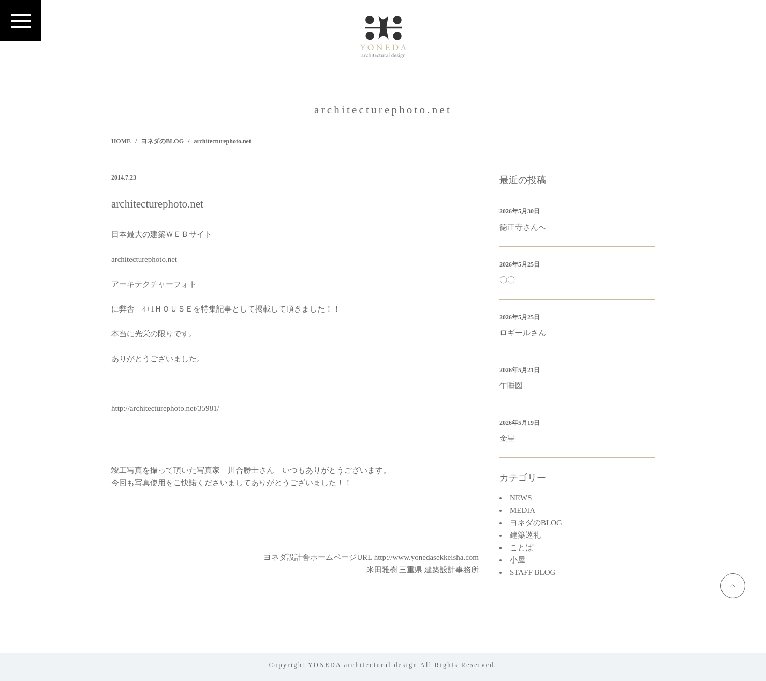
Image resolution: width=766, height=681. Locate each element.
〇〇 (507, 280)
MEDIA (522, 510)
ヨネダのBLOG (162, 141)
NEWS (521, 498)
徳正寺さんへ (522, 227)
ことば (521, 547)
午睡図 (511, 385)
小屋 (517, 560)
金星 (507, 438)
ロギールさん (522, 333)
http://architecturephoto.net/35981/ (165, 408)
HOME (121, 141)
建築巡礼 (525, 535)
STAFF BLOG (532, 572)
